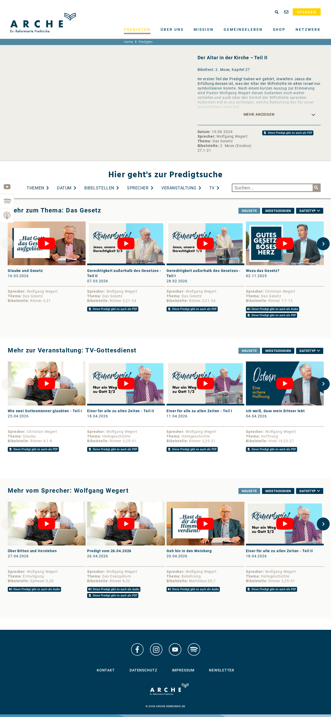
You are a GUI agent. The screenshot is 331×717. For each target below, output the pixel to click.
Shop (279, 29)
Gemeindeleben (243, 29)
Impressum (183, 670)
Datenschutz (143, 670)
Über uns (172, 29)
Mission (204, 29)
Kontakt (106, 670)
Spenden (307, 12)
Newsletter (221, 670)
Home (128, 42)
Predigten (137, 29)
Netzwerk (308, 29)
